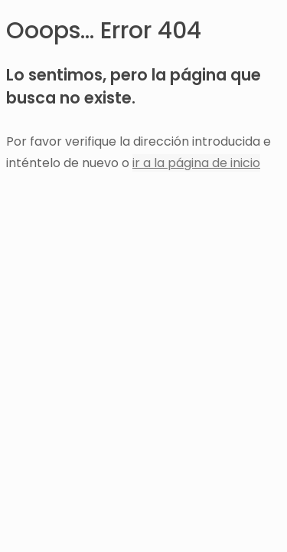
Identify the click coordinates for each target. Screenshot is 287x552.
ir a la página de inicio (196, 163)
